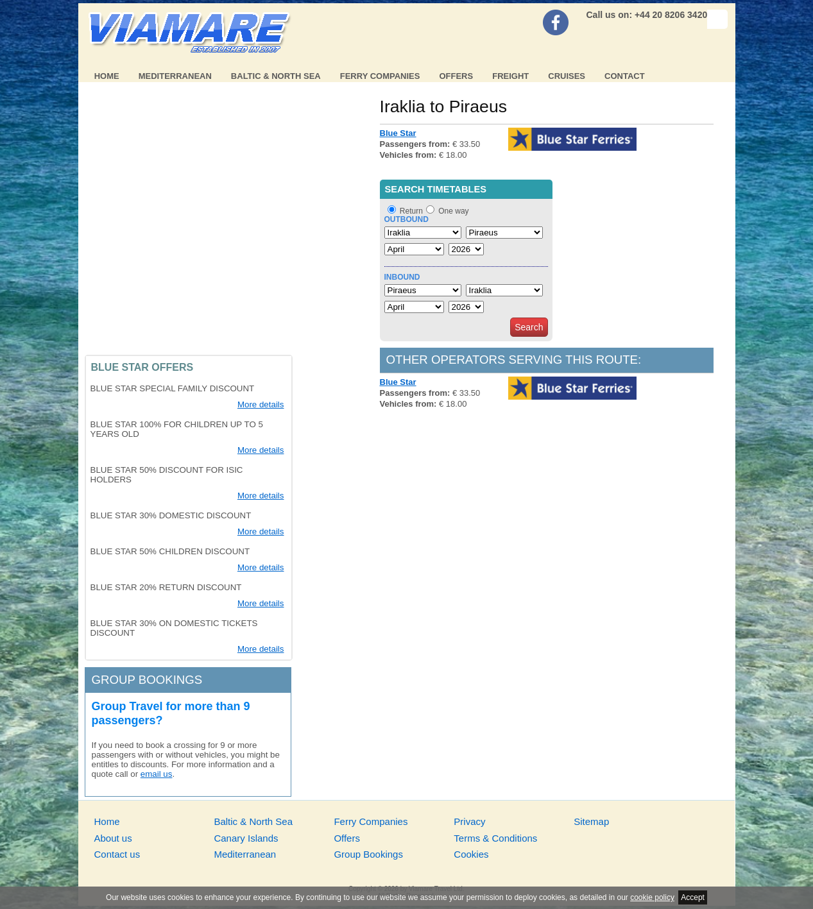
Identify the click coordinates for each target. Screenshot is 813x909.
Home (106, 76)
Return (411, 211)
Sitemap (591, 821)
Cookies (471, 854)
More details (260, 404)
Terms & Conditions (495, 838)
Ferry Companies (380, 76)
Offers (456, 76)
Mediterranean (175, 76)
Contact (624, 76)
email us (157, 774)
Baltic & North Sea (276, 76)
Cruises (566, 76)
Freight (510, 76)
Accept (693, 897)
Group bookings (147, 679)
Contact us (117, 854)
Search (529, 327)
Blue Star (398, 133)
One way (453, 211)
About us (113, 838)
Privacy (469, 821)
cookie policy (652, 897)
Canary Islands (246, 838)
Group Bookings (368, 854)
